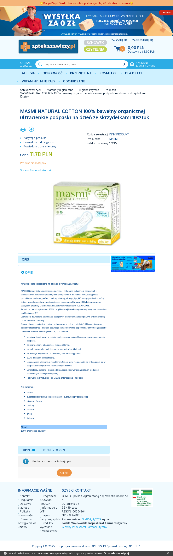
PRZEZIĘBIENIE (81, 73)
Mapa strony (49, 530)
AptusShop (99, 546)
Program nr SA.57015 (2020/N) (48, 499)
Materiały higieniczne (60, 90)
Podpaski (110, 90)
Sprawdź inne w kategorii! (36, 170)
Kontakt (25, 496)
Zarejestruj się (142, 40)
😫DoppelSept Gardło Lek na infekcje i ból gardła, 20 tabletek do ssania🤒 (86, 3)
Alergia (28, 73)
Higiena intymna (89, 90)
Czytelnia (95, 49)
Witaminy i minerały (38, 81)
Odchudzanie (74, 81)
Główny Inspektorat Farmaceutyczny (84, 527)
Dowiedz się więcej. (116, 553)
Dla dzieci (133, 73)
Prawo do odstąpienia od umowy (27, 523)
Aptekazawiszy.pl (30, 90)
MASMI (113, 138)
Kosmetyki (108, 73)
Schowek (95, 42)
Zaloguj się (119, 40)
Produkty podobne (54, 450)
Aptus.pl (135, 546)
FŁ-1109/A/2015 (91, 519)
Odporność (52, 73)
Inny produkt (119, 134)
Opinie (64, 472)
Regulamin (26, 499)
